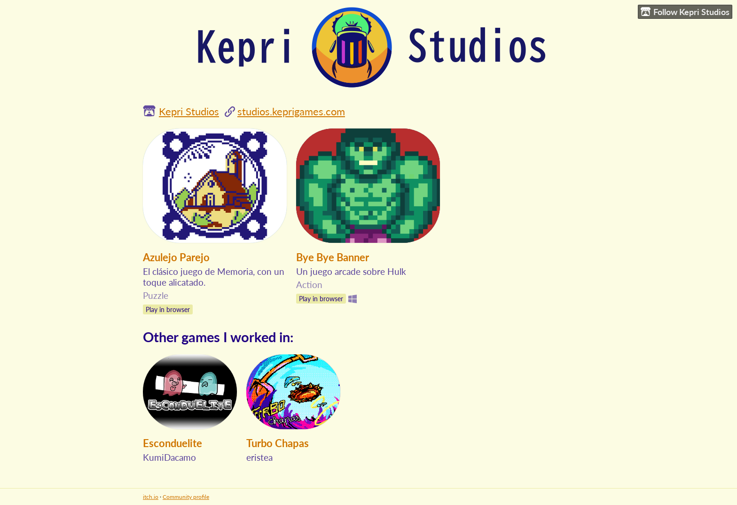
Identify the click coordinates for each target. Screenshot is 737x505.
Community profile (186, 496)
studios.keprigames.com (291, 111)
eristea (259, 457)
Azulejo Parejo (176, 257)
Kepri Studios (189, 111)
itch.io (150, 496)
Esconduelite (172, 443)
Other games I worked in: (218, 337)
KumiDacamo (169, 457)
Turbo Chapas (277, 443)
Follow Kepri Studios (685, 12)
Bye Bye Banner (332, 257)
